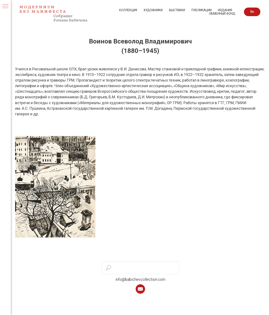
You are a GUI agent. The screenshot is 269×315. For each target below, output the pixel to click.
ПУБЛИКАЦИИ (201, 10)
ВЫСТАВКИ (177, 10)
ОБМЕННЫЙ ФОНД (222, 13)
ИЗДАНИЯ (225, 10)
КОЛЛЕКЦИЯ (128, 10)
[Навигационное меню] (5, 6)
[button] (140, 289)
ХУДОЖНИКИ (153, 10)
